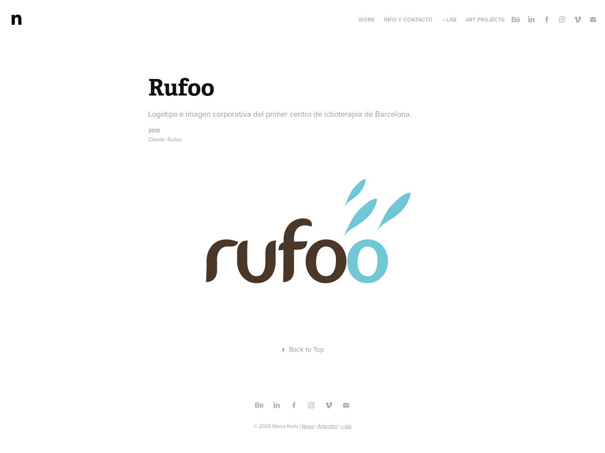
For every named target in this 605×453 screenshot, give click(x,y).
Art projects (485, 19)
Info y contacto (408, 19)
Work (366, 19)
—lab (449, 19)
